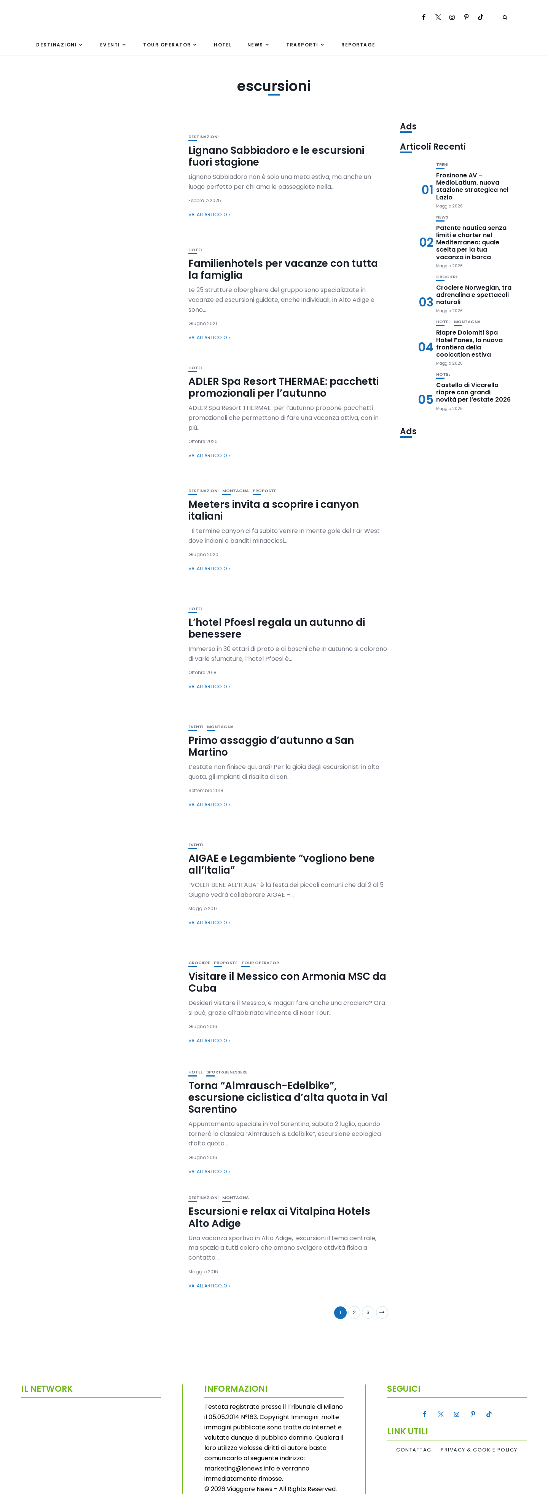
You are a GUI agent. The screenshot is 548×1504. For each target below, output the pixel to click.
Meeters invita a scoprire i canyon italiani (273, 510)
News (255, 44)
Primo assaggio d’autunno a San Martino (271, 746)
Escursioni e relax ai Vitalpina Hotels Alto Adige (279, 1217)
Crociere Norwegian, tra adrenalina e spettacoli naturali (473, 294)
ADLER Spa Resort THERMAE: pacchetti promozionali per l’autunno (283, 387)
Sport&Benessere (226, 1072)
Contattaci (414, 1450)
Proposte (264, 491)
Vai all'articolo (207, 214)
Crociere (199, 963)
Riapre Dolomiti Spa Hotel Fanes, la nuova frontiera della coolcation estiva (469, 343)
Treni (442, 165)
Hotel (223, 44)
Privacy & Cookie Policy (479, 1450)
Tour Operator (167, 44)
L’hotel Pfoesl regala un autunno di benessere (276, 628)
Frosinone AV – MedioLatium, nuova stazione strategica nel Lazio (472, 186)
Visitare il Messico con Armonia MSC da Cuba (287, 982)
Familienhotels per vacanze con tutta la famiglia (283, 269)
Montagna (235, 491)
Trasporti (302, 44)
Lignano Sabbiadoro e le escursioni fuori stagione (276, 156)
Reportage (358, 44)
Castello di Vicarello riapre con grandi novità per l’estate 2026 (473, 392)
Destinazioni (56, 44)
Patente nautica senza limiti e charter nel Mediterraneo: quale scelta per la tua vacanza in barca (471, 242)
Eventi (110, 44)
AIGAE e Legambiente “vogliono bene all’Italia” (281, 864)
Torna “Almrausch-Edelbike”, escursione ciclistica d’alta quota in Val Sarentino (288, 1097)
